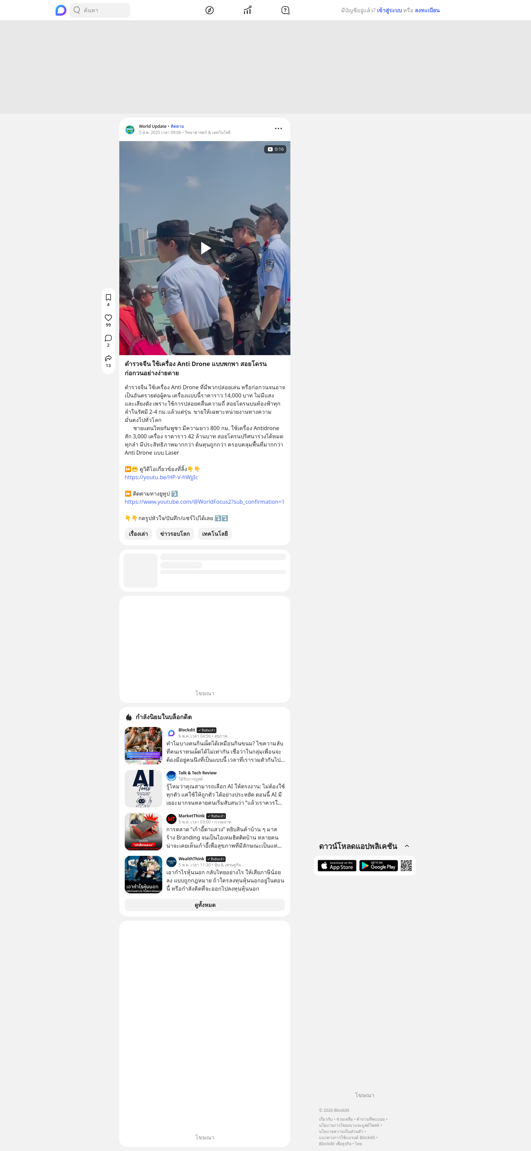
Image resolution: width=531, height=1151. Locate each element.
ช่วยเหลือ (344, 1119)
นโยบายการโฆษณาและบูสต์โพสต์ (349, 1125)
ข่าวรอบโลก (175, 533)
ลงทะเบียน (427, 10)
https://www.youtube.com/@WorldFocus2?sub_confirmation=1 (205, 501)
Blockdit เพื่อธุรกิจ (335, 1144)
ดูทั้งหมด (205, 905)
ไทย (358, 1144)
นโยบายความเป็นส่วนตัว (341, 1131)
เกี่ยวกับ (326, 1119)
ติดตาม (177, 126)
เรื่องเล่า (138, 533)
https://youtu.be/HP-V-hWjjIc (161, 477)
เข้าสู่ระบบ (389, 10)
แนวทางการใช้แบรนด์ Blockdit (347, 1137)
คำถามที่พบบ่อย (370, 1119)
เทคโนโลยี (215, 533)
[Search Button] (77, 10)
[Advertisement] (265, 67)
